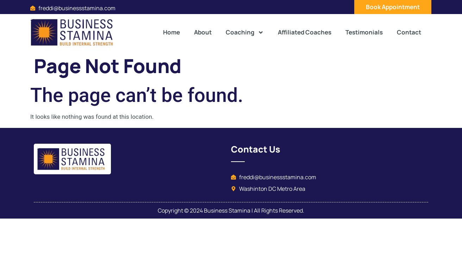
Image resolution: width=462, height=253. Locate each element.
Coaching (245, 32)
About (203, 32)
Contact (409, 32)
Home (171, 32)
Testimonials (364, 32)
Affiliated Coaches (304, 32)
